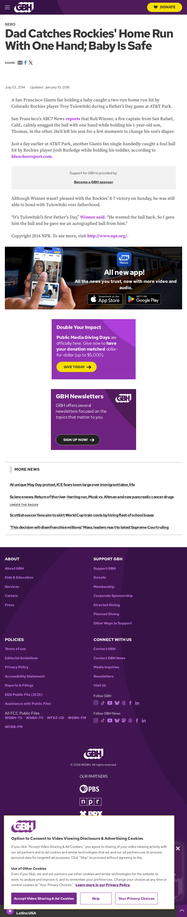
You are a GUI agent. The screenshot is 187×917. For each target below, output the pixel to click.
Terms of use (15, 649)
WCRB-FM (14, 727)
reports (72, 119)
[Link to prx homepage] (91, 813)
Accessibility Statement (25, 677)
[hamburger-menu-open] (9, 7)
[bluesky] (117, 702)
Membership (104, 587)
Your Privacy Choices (136, 898)
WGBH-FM (77, 718)
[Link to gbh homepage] (24, 7)
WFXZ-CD (55, 718)
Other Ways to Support (113, 623)
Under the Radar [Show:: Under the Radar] (24, 505)
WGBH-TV (13, 718)
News (10, 24)
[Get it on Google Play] (144, 299)
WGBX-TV (34, 718)
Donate (165, 7)
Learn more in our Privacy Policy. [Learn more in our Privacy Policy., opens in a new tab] (102, 885)
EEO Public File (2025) (23, 695)
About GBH (14, 569)
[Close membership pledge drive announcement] (178, 848)
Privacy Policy (16, 668)
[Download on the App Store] (104, 299)
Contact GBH (105, 649)
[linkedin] (137, 702)
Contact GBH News (109, 658)
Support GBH (105, 569)
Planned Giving (106, 614)
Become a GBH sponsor (93, 182)
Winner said (92, 217)
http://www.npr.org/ (107, 236)
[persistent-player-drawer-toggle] (182, 911)
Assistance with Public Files (28, 704)
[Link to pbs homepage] (89, 788)
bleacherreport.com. (32, 156)
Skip (96, 898)
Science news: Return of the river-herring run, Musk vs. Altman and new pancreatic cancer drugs (91, 497)
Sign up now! (75, 440)
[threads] (124, 702)
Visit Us (100, 686)
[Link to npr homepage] (91, 801)
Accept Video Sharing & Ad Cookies (44, 898)
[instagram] (96, 702)
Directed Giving (107, 605)
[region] (89, 862)
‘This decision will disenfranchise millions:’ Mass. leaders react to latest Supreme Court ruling (89, 527)
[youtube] (109, 702)
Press (9, 605)
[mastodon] (124, 720)
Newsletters (103, 677)
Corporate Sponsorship (113, 596)
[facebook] (130, 702)
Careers (11, 596)
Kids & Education (19, 578)
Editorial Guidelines (21, 658)
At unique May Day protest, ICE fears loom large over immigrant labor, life (72, 484)
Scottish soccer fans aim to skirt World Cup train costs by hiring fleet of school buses (82, 515)
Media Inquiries (106, 668)
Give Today (74, 367)
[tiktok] (103, 702)
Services (12, 587)
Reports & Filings (19, 686)
